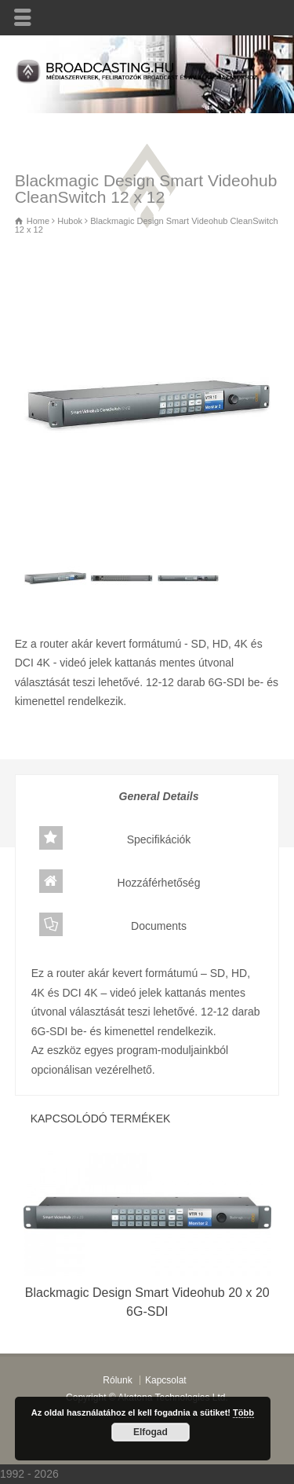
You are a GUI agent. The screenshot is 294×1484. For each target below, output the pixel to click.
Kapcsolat (166, 1380)
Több (243, 1412)
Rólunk (117, 1380)
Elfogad (150, 1432)
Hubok (75, 733)
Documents (113, 924)
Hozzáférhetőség (120, 881)
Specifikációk (115, 838)
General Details (119, 794)
